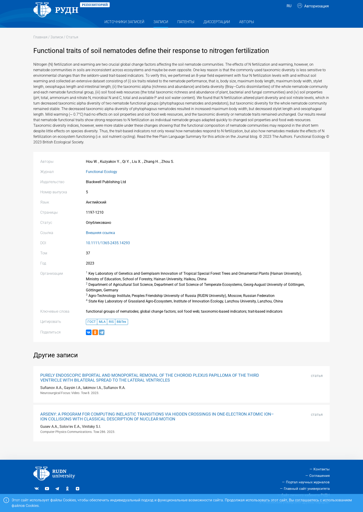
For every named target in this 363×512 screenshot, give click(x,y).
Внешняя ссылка (100, 242)
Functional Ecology (101, 181)
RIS (111, 331)
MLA (102, 331)
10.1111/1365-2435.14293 (108, 252)
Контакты (321, 469)
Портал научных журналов (308, 482)
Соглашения (319, 476)
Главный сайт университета (307, 489)
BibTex (121, 331)
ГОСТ (92, 331)
